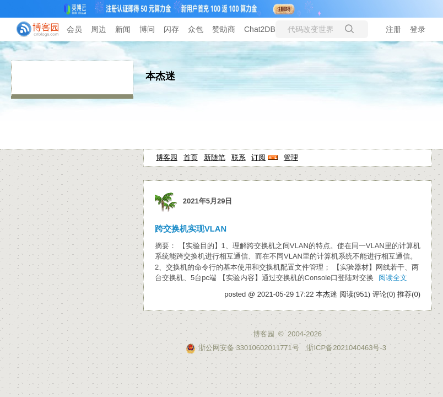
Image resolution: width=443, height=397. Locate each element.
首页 (190, 157)
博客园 (166, 157)
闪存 (171, 29)
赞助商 (223, 29)
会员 (74, 29)
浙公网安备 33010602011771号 (242, 348)
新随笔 (214, 157)
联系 (238, 157)
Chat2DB (259, 29)
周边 (98, 29)
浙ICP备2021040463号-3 (346, 348)
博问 (147, 29)
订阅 (258, 157)
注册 (393, 29)
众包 (195, 29)
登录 (417, 29)
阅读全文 (393, 277)
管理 (291, 157)
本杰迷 (160, 76)
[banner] (33, 29)
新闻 (123, 29)
